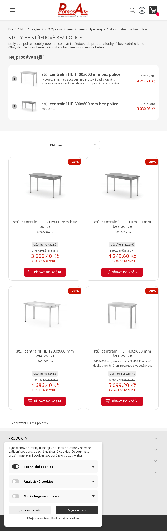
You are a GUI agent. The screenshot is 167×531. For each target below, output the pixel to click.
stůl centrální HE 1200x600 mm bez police (45, 353)
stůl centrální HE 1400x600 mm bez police (81, 74)
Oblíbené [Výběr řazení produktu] (73, 144)
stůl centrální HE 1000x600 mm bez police (122, 224)
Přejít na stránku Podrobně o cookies (53, 518)
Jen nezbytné (30, 510)
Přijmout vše (76, 510)
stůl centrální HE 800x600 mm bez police (80, 103)
